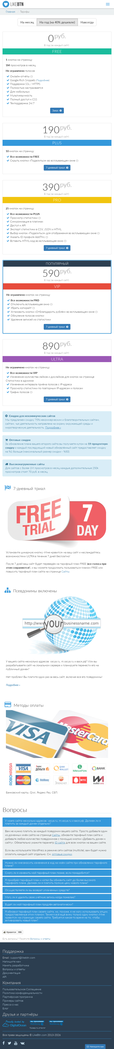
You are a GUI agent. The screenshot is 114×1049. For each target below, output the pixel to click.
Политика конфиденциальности (22, 992)
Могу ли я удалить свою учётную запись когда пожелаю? (40, 897)
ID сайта (60, 842)
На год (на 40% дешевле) (57, 22)
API (4, 976)
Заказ (57, 110)
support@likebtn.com (22, 957)
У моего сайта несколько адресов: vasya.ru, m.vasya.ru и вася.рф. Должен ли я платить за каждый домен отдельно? (53, 822)
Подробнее (43, 80)
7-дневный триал (57, 167)
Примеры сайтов (13, 1000)
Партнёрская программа (18, 996)
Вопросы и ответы (40, 938)
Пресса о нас (11, 1004)
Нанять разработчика (16, 965)
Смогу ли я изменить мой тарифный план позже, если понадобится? (47, 872)
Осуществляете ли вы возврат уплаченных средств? (37, 890)
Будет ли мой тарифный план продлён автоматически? (39, 904)
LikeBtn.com (39, 1034)
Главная (10, 11)
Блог (5, 1008)
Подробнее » (53, 427)
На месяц (27, 22)
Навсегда (87, 22)
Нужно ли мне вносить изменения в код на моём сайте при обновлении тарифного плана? (56, 864)
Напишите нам (12, 961)
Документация (11, 972)
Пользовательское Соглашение (22, 989)
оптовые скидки (62, 854)
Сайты (65, 571)
